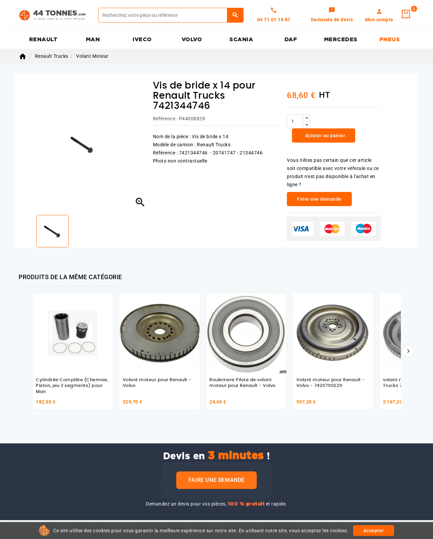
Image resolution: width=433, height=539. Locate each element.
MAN (93, 39)
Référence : (165, 118)
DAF (290, 39)
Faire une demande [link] (319, 199)
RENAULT (43, 39)
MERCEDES (341, 39)
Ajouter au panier (324, 135)
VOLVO (192, 39)
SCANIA (241, 39)
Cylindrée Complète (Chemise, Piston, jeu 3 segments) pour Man (72, 386)
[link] (332, 15)
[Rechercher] (171, 15)
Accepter (373, 530)
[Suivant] (408, 351)
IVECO (142, 39)
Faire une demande (216, 480)
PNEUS (390, 39)
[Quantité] (295, 121)
